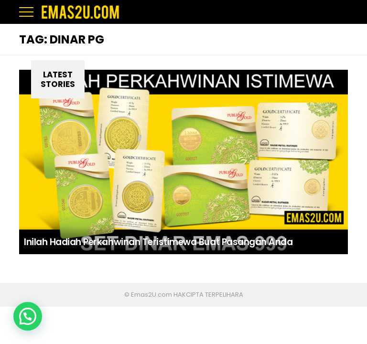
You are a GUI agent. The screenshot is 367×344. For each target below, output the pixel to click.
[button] (27, 316)
